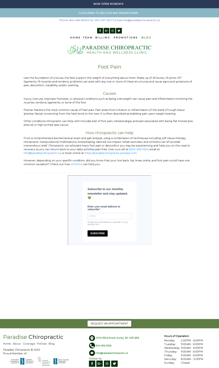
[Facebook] (100, 30)
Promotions (126, 37)
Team (88, 37)
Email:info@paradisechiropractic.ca (137, 20)
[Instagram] (112, 30)
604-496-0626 (103, 345)
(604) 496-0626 (138, 149)
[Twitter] (119, 30)
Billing (102, 37)
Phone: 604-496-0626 (73, 20)
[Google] (106, 30)
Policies (42, 343)
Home (75, 37)
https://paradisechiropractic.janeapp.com (111, 153)
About (17, 343)
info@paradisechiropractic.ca (42, 153)
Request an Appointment (109, 323)
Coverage (29, 343)
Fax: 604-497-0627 (101, 20)
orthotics (76, 164)
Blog (146, 37)
